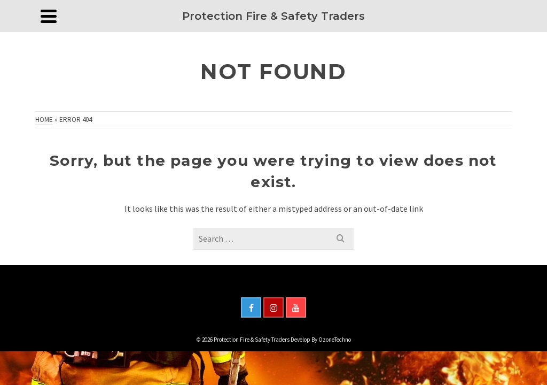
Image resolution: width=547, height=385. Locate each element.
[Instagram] (273, 307)
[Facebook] (251, 307)
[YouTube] (296, 307)
